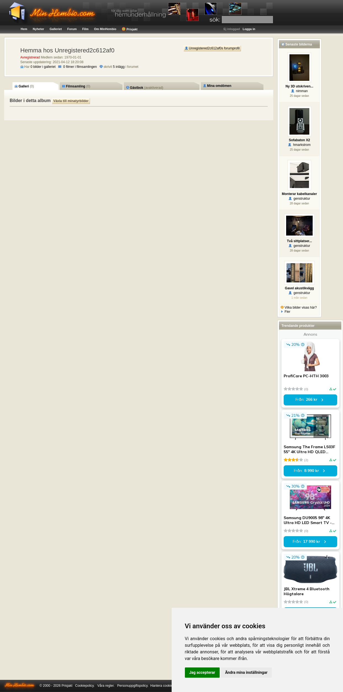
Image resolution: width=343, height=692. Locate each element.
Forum (72, 29)
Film (85, 29)
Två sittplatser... (299, 241)
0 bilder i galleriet (43, 67)
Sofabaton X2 (299, 140)
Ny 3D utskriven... (299, 86)
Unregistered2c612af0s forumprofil (212, 48)
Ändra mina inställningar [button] (246, 672)
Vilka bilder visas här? (299, 307)
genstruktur (299, 199)
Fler (285, 312)
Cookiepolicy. (84, 686)
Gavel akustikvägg (299, 288)
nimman (299, 91)
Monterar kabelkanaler (299, 194)
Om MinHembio (105, 29)
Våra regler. (106, 686)
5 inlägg (118, 67)
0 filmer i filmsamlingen (80, 67)
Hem (24, 29)
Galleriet (56, 29)
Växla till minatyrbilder (71, 101)
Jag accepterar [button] (202, 672)
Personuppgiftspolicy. (132, 686)
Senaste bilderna (296, 44)
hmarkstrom (299, 145)
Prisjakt (129, 29)
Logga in (249, 29)
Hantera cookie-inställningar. (171, 686)
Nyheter (38, 29)
